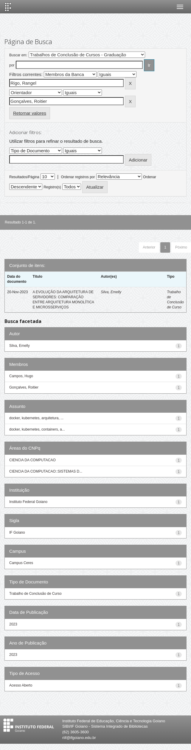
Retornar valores (29, 113)
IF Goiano (17, 532)
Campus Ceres (21, 563)
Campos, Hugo (21, 376)
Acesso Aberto (20, 685)
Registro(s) (52, 187)
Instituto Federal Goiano (28, 502)
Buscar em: (18, 55)
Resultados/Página (24, 177)
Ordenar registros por (78, 177)
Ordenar (149, 177)
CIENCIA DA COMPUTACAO (32, 460)
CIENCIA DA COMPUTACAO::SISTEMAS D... (45, 471)
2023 (13, 624)
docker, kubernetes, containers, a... (37, 429)
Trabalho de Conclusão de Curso (35, 593)
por (11, 65)
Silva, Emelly (111, 292)
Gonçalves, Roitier (23, 387)
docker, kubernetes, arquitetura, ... (36, 418)
